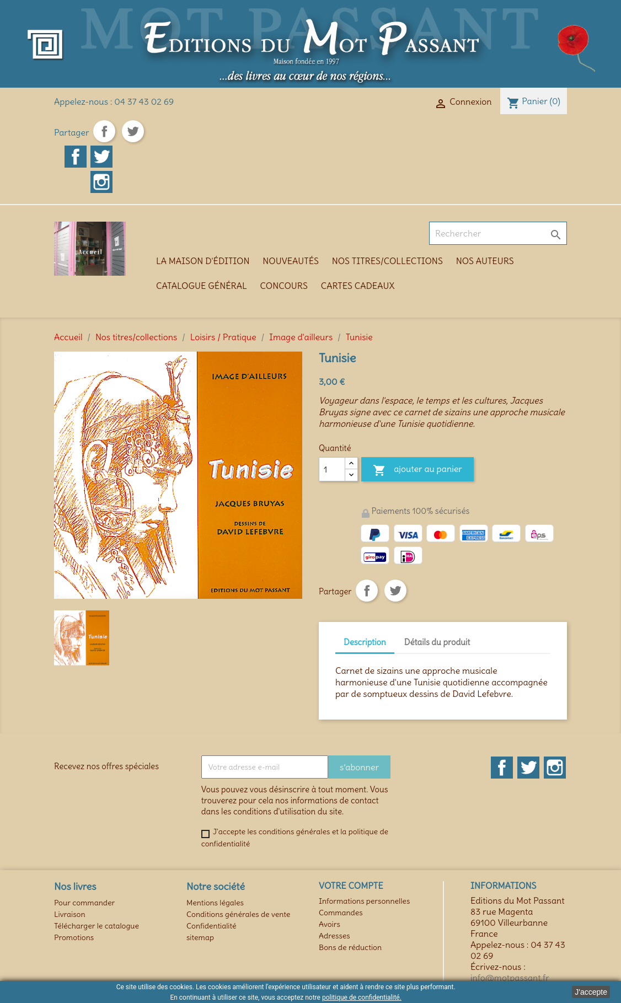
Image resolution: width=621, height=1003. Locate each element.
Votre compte (351, 885)
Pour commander (84, 903)
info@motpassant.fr (509, 977)
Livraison (69, 914)
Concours (284, 285)
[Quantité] (332, 469)
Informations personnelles (364, 901)
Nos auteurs (485, 260)
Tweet (133, 131)
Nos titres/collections (387, 260)
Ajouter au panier (417, 470)
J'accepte (591, 992)
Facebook (76, 157)
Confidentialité (211, 926)
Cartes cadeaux (358, 285)
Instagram (101, 182)
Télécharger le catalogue (96, 926)
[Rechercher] (498, 233)
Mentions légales (215, 903)
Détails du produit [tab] (437, 642)
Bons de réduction (350, 947)
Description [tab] (365, 642)
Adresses (334, 936)
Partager (104, 131)
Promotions (74, 937)
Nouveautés (291, 260)
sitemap (200, 937)
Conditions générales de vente (238, 914)
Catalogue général (201, 285)
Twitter (101, 157)
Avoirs (329, 924)
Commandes (341, 913)
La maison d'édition (202, 260)
